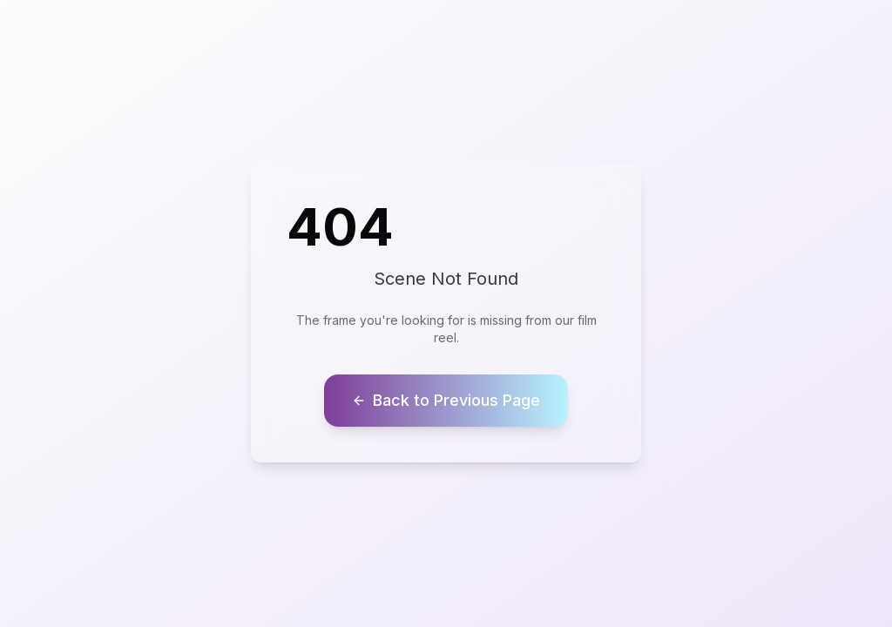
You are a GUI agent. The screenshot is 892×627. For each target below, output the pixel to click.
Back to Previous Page (446, 400)
